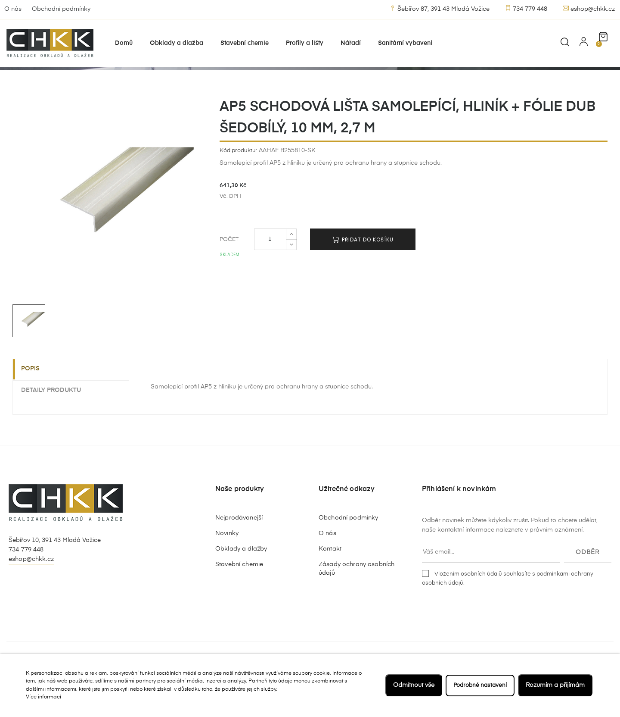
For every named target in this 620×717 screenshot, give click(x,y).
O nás (13, 9)
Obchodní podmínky (61, 9)
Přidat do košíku (363, 275)
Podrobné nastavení (478, 685)
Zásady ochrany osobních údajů (356, 604)
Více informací (43, 697)
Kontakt (330, 585)
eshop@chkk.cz (589, 8)
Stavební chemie (239, 600)
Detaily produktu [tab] (56, 426)
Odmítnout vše (410, 685)
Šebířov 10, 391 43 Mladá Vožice (55, 576)
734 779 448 (526, 8)
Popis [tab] (35, 405)
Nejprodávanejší (239, 554)
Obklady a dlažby (241, 585)
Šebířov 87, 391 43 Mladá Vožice (440, 8)
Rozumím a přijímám (555, 685)
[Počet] (270, 275)
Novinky (227, 569)
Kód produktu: (238, 186)
